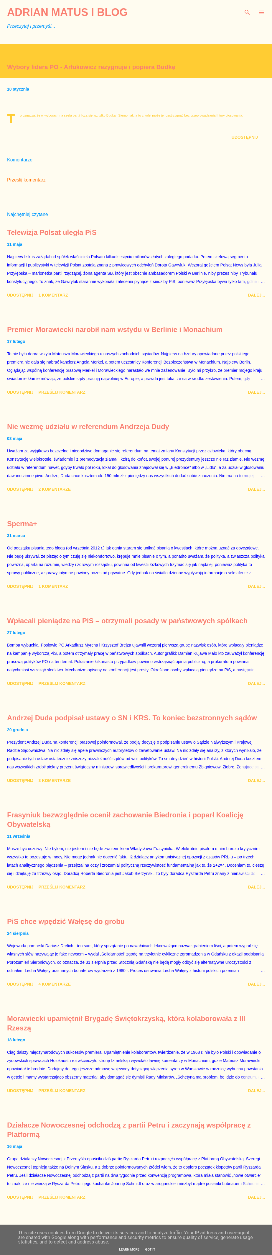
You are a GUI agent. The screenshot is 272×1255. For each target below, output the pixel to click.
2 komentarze (55, 489)
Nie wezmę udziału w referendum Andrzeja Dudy (88, 427)
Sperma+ (22, 524)
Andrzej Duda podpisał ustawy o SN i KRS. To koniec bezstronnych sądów (132, 718)
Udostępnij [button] (245, 137)
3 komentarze (55, 780)
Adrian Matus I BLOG (67, 12)
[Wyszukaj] (247, 10)
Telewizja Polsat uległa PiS (52, 232)
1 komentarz (53, 295)
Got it (150, 1249)
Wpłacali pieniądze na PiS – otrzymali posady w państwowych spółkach (127, 621)
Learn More (129, 1249)
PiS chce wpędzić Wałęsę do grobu (66, 921)
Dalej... (256, 295)
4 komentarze (55, 984)
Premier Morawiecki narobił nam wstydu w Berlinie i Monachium (114, 329)
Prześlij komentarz (26, 179)
